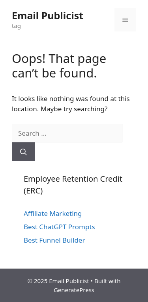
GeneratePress (74, 290)
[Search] (23, 151)
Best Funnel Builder (54, 240)
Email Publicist (47, 15)
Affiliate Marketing (53, 213)
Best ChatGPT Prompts (59, 226)
